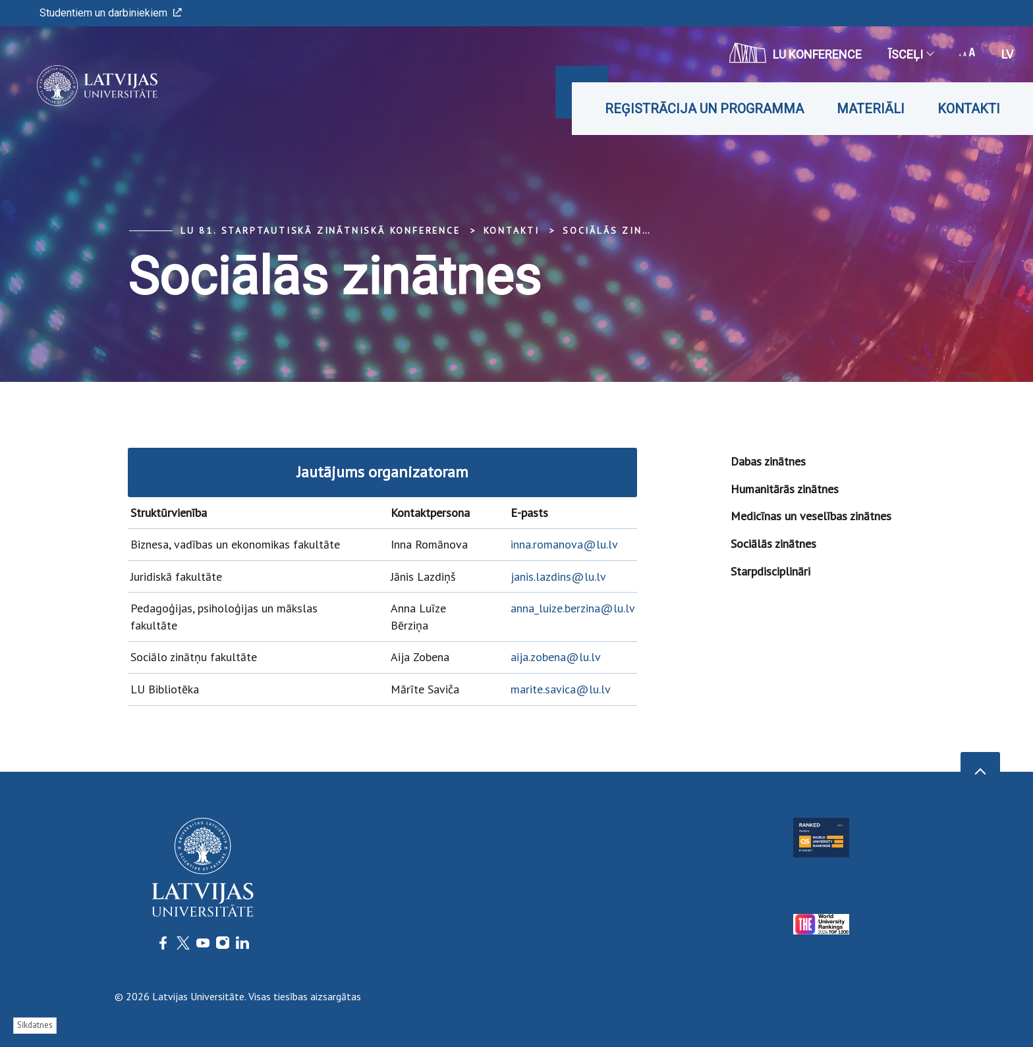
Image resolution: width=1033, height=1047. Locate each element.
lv (1007, 54)
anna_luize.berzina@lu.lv (573, 608)
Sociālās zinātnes (621, 230)
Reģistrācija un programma (704, 109)
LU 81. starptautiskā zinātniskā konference (321, 230)
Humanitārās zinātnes (785, 489)
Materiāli (871, 109)
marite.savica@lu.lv (561, 689)
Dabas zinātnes (768, 461)
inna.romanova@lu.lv (564, 544)
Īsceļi (910, 54)
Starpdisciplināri (770, 571)
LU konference (795, 52)
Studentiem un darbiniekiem (111, 13)
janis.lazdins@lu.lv (558, 576)
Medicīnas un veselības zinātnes (811, 516)
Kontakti (968, 109)
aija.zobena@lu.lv (556, 656)
